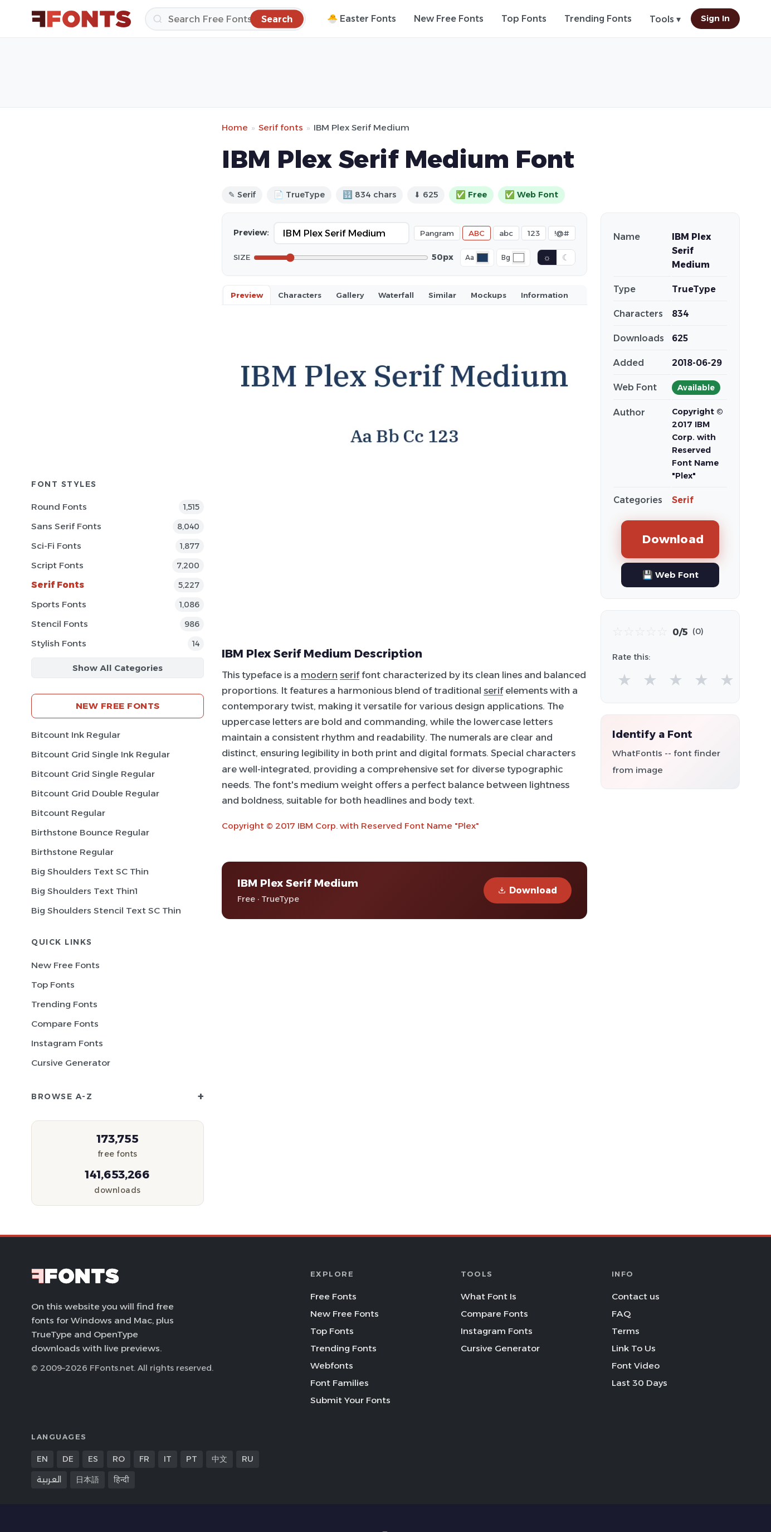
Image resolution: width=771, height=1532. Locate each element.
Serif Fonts (57, 584)
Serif (683, 500)
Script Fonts (57, 565)
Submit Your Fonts (350, 1400)
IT (168, 1459)
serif (349, 674)
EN (42, 1459)
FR (144, 1459)
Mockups (488, 295)
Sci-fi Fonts (56, 545)
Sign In (715, 18)
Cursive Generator (70, 1062)
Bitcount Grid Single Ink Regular (100, 754)
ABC (477, 233)
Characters (299, 295)
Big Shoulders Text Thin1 (84, 891)
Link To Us (634, 1348)
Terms (626, 1331)
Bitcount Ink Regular (75, 734)
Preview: (251, 233)
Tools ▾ (665, 19)
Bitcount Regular (68, 813)
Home (235, 127)
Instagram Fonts (67, 1043)
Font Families (339, 1383)
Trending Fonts (598, 18)
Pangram (437, 233)
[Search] (225, 19)
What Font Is (488, 1296)
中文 (219, 1459)
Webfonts (331, 1365)
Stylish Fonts (58, 643)
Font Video (636, 1365)
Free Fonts (333, 1296)
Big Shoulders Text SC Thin (90, 871)
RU (247, 1459)
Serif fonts (280, 127)
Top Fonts (523, 18)
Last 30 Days (639, 1383)
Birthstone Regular (72, 852)
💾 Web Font (670, 574)
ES (93, 1459)
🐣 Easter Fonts (361, 18)
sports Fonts (58, 604)
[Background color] (518, 257)
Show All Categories (117, 668)
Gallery (350, 295)
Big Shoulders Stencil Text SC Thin (106, 910)
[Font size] (340, 257)
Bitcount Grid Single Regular (93, 774)
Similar (442, 295)
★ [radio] (624, 679)
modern (319, 674)
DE (68, 1459)
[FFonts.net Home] (81, 19)
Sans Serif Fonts (66, 526)
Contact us (636, 1296)
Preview (247, 295)
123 (534, 233)
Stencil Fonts (59, 623)
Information (544, 295)
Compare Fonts (65, 1023)
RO (119, 1459)
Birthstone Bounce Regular (90, 832)
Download (527, 890)
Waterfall (396, 295)
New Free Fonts (449, 18)
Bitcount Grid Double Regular (95, 793)
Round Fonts (59, 506)
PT (191, 1459)
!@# (561, 233)
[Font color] (482, 257)
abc (506, 233)
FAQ (621, 1313)
